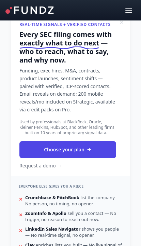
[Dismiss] (122, 22)
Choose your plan (68, 149)
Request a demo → (40, 165)
